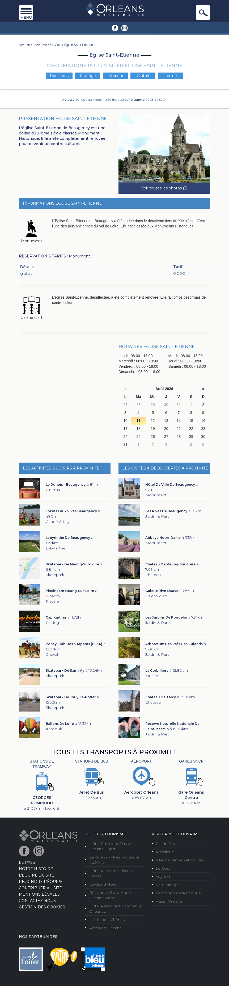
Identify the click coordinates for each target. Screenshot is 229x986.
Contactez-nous (37, 900)
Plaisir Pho (165, 843)
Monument (42, 45)
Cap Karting (166, 884)
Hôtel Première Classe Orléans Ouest (110, 846)
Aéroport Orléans (105, 927)
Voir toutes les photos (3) (164, 188)
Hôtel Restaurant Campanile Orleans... (115, 909)
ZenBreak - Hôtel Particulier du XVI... (115, 860)
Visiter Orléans (169, 901)
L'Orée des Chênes (107, 919)
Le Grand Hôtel (103, 884)
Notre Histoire (36, 868)
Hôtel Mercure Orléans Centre (110, 873)
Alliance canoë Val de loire (180, 860)
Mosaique (165, 851)
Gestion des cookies (42, 907)
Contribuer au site (40, 888)
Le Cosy (163, 868)
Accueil (24, 45)
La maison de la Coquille (178, 893)
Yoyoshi (163, 876)
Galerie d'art (31, 317)
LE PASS (27, 862)
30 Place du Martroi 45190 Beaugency (102, 99)
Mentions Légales (39, 894)
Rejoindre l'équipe (41, 881)
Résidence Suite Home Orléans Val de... (111, 895)
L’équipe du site (36, 875)
